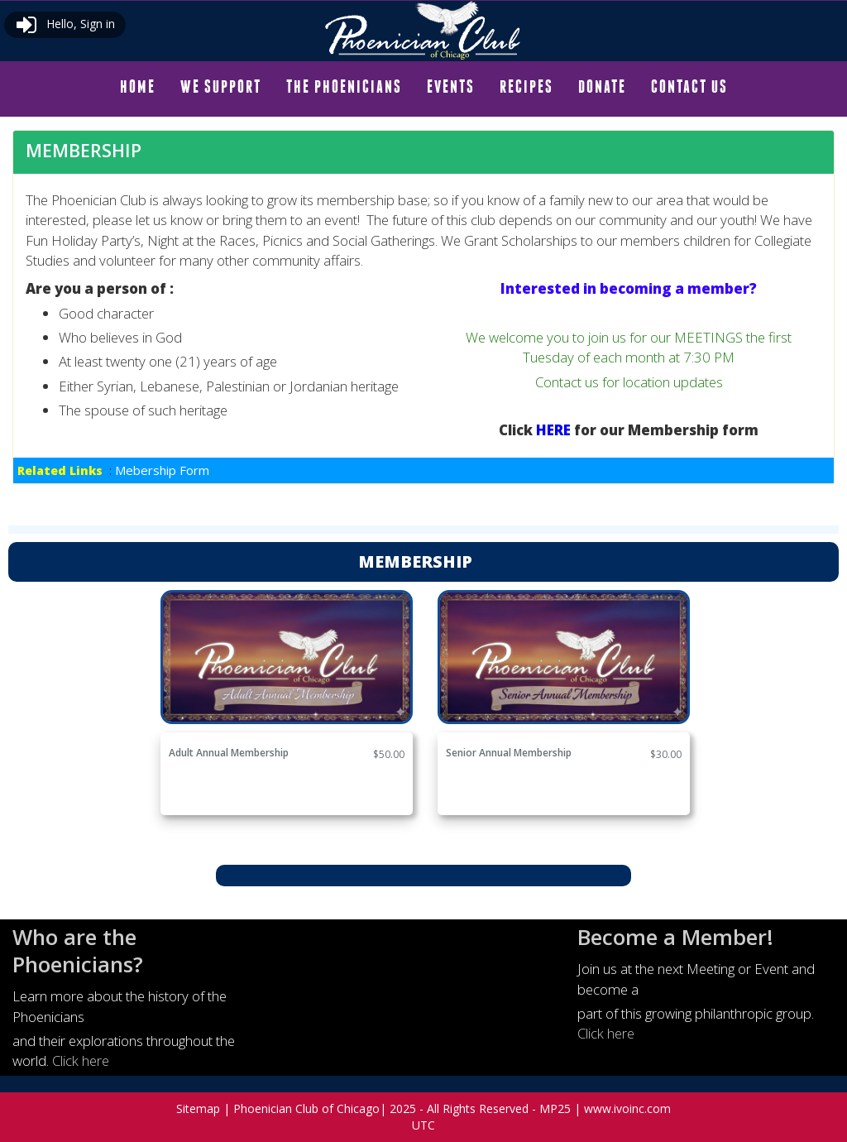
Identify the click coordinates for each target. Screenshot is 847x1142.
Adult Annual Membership (229, 753)
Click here (80, 1060)
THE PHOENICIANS (344, 86)
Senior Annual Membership (509, 753)
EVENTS (451, 86)
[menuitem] (138, 87)
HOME (138, 86)
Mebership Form (162, 470)
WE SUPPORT (220, 86)
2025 (403, 1108)
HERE (555, 429)
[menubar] (424, 87)
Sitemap (198, 1108)
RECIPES (526, 86)
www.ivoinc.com (627, 1108)
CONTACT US (689, 86)
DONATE (602, 86)
